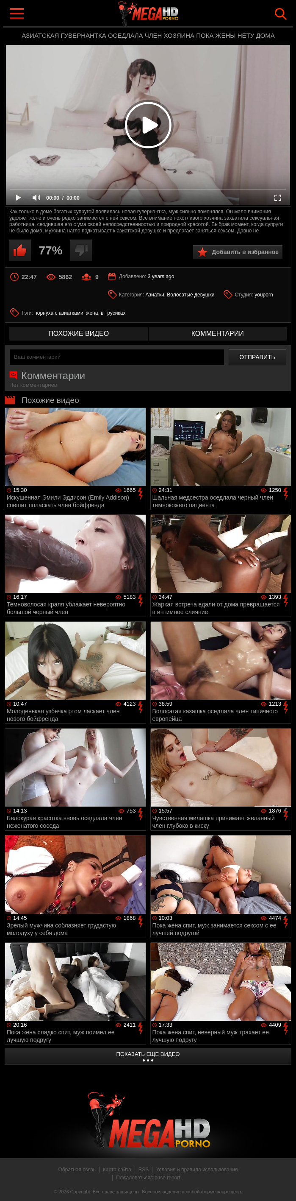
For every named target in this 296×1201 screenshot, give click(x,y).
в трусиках (113, 313)
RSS (143, 1170)
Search (281, 14)
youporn (264, 295)
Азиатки (155, 295)
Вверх (283, 1185)
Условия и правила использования (197, 1170)
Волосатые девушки (190, 295)
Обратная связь (76, 1170)
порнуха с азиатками (58, 313)
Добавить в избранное (245, 252)
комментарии (217, 333)
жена (92, 313)
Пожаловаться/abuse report (148, 1178)
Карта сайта (117, 1170)
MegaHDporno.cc (165, 14)
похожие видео (78, 333)
